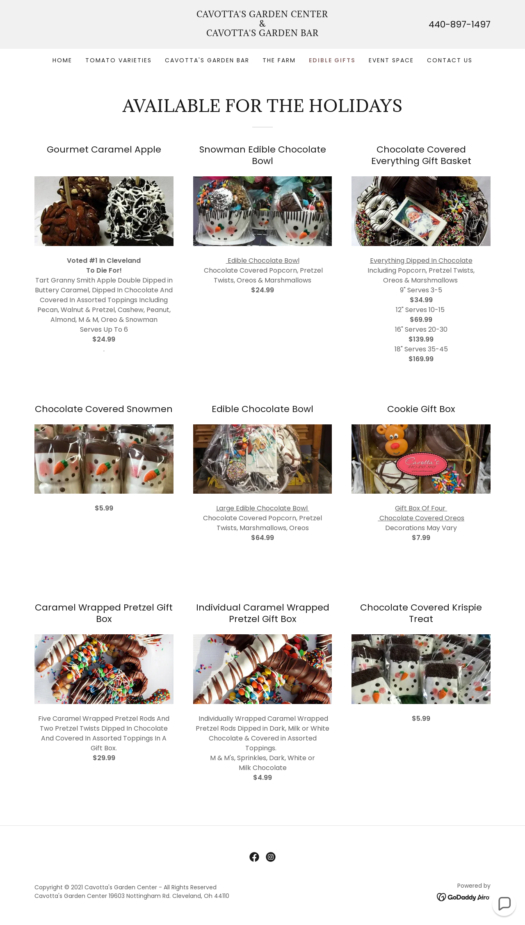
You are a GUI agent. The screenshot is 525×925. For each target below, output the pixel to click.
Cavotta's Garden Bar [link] (207, 60)
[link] (262, 34)
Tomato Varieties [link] (118, 60)
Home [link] (62, 60)
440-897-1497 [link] (460, 24)
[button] (504, 904)
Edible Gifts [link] (332, 60)
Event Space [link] (391, 60)
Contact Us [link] (449, 60)
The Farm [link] (279, 60)
